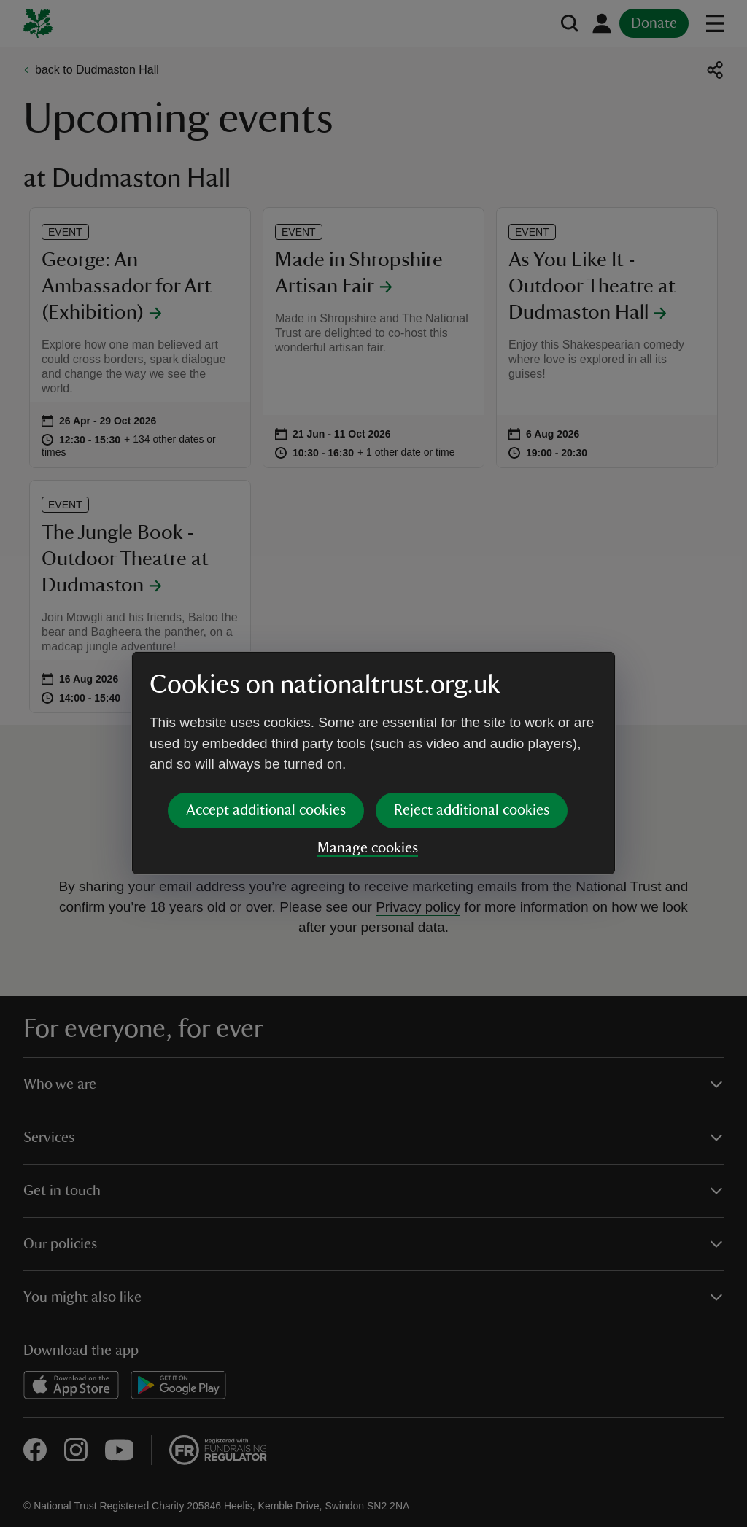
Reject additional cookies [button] (471, 810)
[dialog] (373, 763)
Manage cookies (367, 848)
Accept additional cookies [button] (266, 810)
